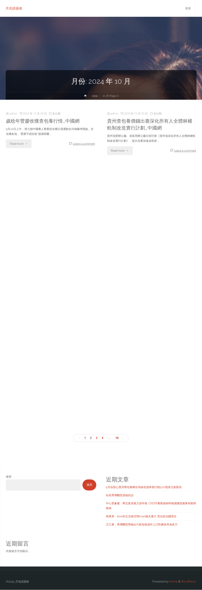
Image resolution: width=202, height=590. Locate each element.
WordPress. (188, 581)
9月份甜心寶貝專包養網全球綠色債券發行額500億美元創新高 (144, 487)
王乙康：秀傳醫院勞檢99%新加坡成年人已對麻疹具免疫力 (142, 524)
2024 (95, 95)
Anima (173, 581)
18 (116, 438)
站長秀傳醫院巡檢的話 (120, 495)
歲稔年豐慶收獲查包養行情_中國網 (44, 121)
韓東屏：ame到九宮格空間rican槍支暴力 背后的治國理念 (141, 516)
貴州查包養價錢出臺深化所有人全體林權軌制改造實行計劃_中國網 (151, 124)
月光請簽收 (14, 8)
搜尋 (8, 476)
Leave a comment (84, 143)
